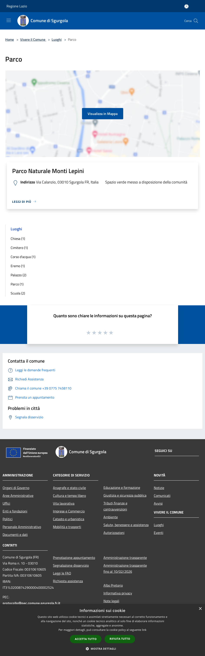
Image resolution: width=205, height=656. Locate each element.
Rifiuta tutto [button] (120, 639)
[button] (102, 648)
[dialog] (102, 630)
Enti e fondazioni (15, 511)
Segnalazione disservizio (71, 565)
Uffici (6, 503)
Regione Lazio (17, 6)
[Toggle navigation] (8, 20)
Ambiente (110, 517)
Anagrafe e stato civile (69, 487)
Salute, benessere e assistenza (126, 524)
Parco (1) (17, 284)
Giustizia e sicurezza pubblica (124, 495)
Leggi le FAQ (62, 573)
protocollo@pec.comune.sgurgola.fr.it (31, 603)
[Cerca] (195, 20)
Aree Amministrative (18, 495)
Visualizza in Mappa (103, 113)
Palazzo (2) (18, 275)
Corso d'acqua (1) (23, 256)
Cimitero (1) (19, 247)
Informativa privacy (117, 593)
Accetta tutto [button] (86, 639)
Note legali (111, 601)
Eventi (158, 532)
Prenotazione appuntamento (74, 557)
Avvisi (158, 503)
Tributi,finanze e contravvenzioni (115, 506)
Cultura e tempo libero (69, 495)
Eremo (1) (18, 265)
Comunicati (162, 495)
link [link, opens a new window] (144, 630)
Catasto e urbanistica (68, 519)
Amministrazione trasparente (125, 557)
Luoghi (57, 39)
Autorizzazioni (114, 532)
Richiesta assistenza (68, 581)
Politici (8, 519)
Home (9, 39)
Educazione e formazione (121, 487)
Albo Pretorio (113, 585)
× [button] (200, 608)
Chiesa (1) (18, 238)
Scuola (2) (18, 293)
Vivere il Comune (33, 39)
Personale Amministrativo (22, 526)
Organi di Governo (16, 487)
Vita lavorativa (63, 503)
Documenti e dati (15, 534)
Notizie (159, 487)
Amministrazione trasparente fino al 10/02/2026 (125, 568)
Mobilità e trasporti (67, 526)
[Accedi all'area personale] (186, 6)
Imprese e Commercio (69, 511)
